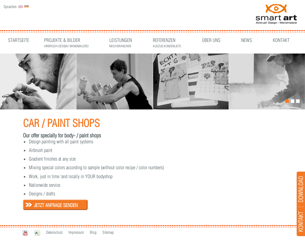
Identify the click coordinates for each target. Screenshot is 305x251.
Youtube (25, 232)
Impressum (76, 232)
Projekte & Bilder (66, 41)
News (246, 40)
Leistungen (120, 41)
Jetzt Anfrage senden (56, 205)
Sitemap (108, 232)
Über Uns (211, 40)
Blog (93, 232)
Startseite (18, 40)
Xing (37, 232)
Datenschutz (54, 232)
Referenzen (167, 41)
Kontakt (281, 40)
